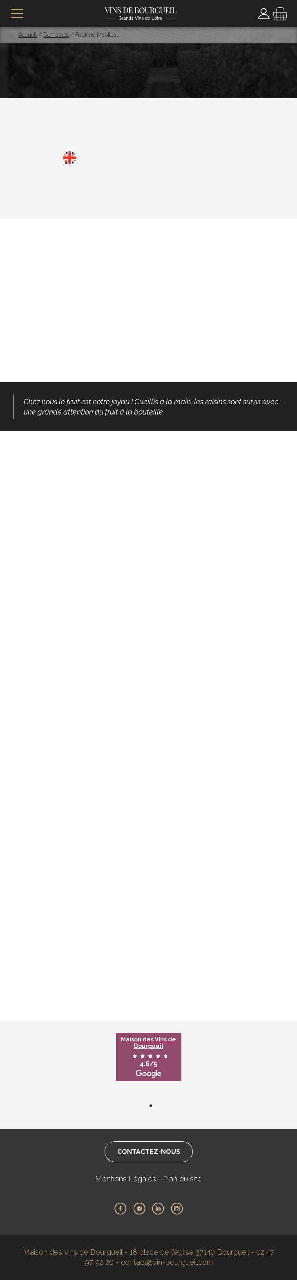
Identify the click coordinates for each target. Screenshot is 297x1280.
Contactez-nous (148, 1152)
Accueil (27, 35)
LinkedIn (158, 1209)
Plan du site (182, 1178)
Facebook (120, 1209)
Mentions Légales (125, 1178)
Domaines (56, 35)
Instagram (177, 1209)
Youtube (139, 1209)
